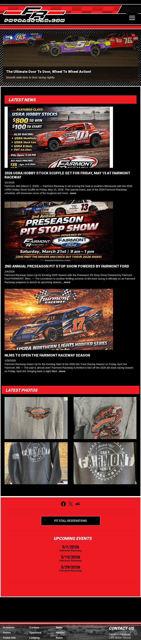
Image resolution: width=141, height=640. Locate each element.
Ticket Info (9, 637)
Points (7, 632)
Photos (60, 632)
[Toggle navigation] (132, 18)
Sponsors (35, 632)
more (73, 193)
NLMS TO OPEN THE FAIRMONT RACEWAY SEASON (47, 355)
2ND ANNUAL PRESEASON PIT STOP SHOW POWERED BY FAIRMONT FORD (67, 266)
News (59, 627)
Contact (34, 627)
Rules (59, 637)
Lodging (34, 637)
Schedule (8, 627)
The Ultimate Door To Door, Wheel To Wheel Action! (48, 71)
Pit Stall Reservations (70, 520)
